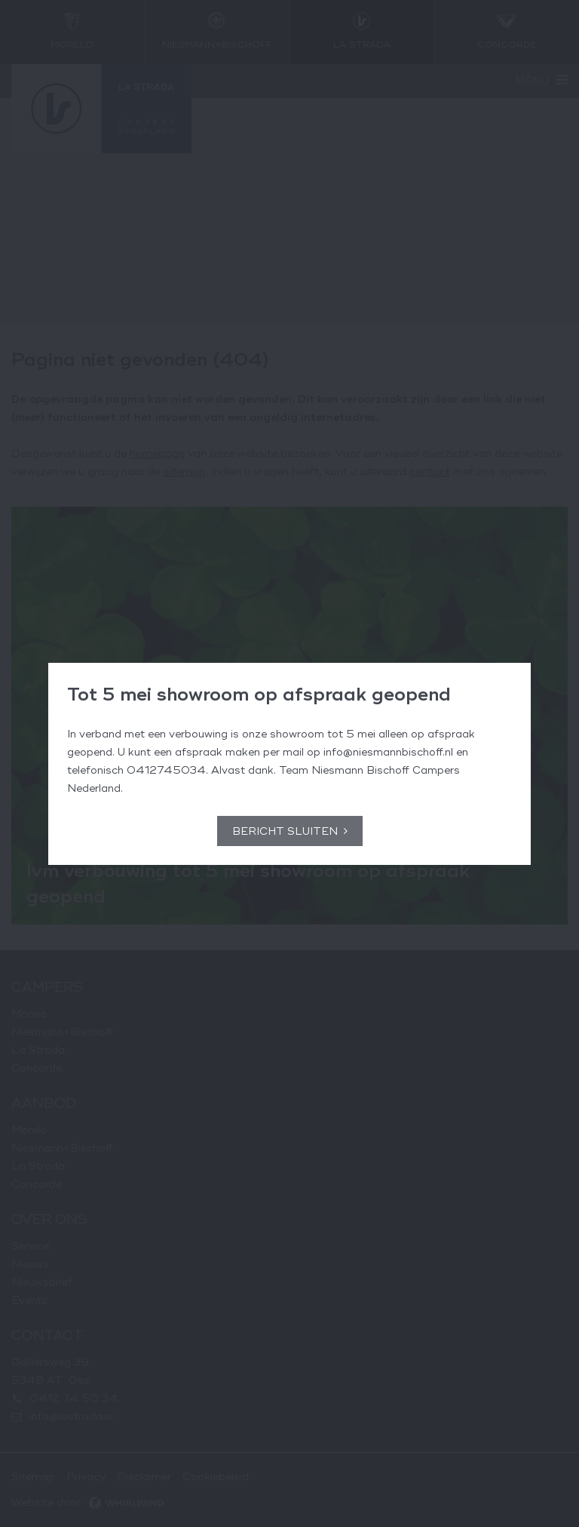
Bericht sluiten (285, 831)
